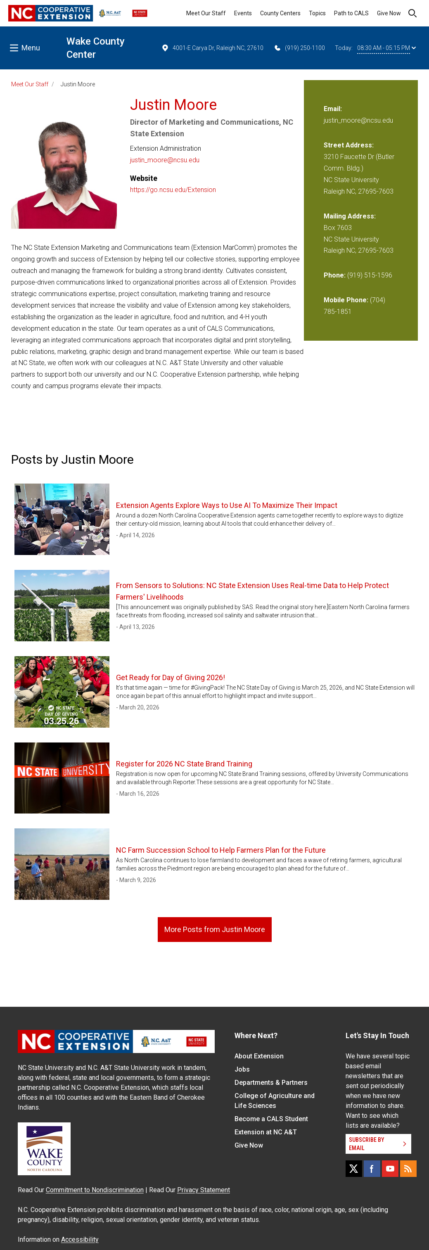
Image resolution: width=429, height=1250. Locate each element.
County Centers (280, 13)
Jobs (242, 1069)
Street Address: (349, 145)
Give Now (389, 13)
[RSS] (408, 1168)
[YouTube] (390, 1168)
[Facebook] (372, 1168)
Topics (317, 13)
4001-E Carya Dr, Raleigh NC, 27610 (212, 48)
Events (243, 13)
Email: (333, 109)
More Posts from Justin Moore (214, 929)
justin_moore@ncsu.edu (164, 160)
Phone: (335, 275)
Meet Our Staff (206, 13)
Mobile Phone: (346, 300)
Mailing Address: (350, 216)
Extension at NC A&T (266, 1132)
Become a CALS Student (271, 1119)
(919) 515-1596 (369, 275)
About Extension (259, 1056)
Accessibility (80, 1239)
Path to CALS (351, 13)
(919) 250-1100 (299, 48)
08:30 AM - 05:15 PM (386, 48)
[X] (354, 1168)
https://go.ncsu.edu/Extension (173, 190)
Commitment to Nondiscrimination (95, 1190)
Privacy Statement (203, 1190)
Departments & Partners (271, 1082)
